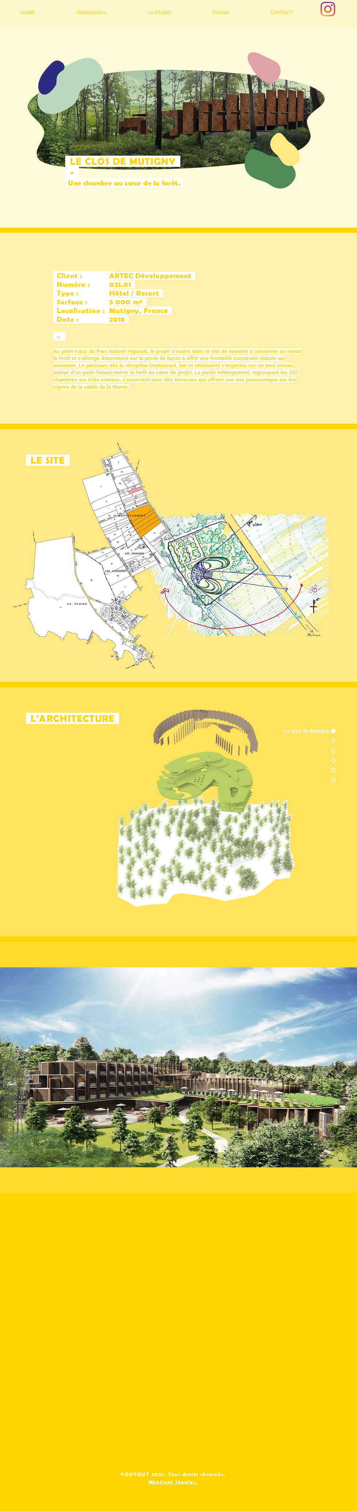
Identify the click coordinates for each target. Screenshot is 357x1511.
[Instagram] (328, 9)
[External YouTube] (178, 1323)
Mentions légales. (173, 1481)
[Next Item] (345, 1067)
